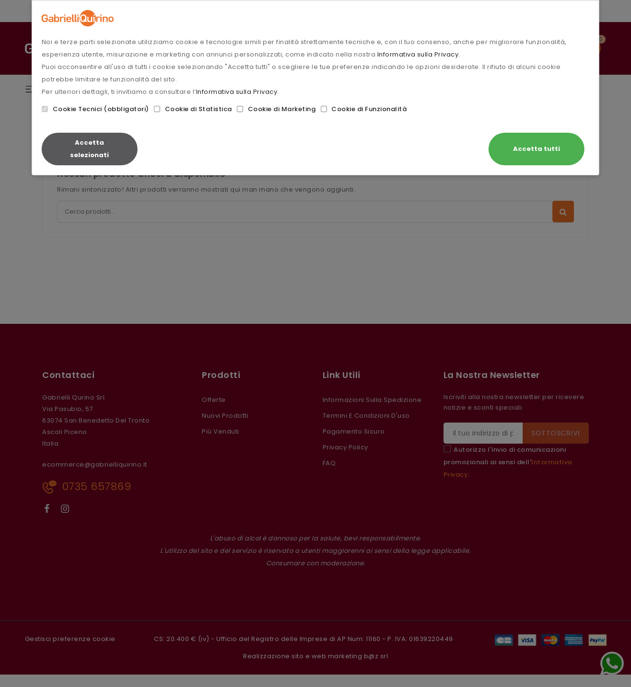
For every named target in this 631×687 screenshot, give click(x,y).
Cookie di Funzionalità (363, 109)
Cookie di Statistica (193, 109)
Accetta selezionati (89, 149)
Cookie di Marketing (276, 109)
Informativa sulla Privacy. (418, 54)
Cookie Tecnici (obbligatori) (95, 109)
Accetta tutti (536, 148)
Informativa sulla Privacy (237, 91)
